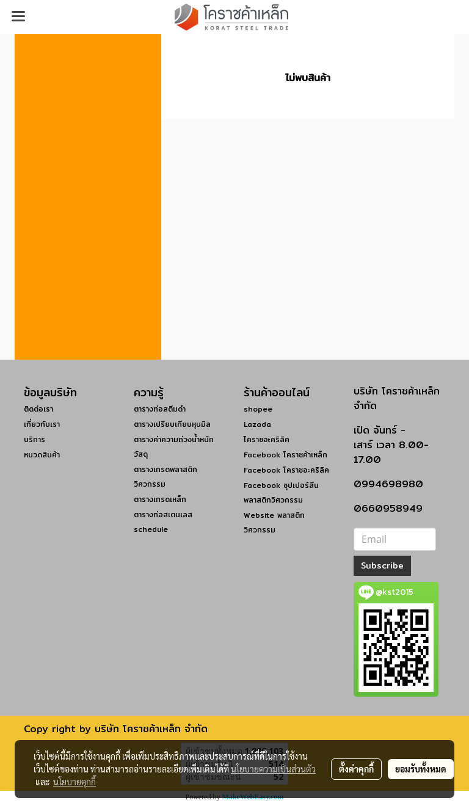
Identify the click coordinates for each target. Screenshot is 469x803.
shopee (258, 409)
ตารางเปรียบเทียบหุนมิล (172, 424)
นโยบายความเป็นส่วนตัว (273, 768)
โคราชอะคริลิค (266, 439)
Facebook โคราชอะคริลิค (286, 470)
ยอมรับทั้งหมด (420, 768)
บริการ (34, 439)
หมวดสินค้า (42, 454)
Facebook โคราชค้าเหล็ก (285, 454)
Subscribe (382, 565)
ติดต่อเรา (38, 409)
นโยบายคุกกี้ (74, 781)
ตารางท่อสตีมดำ (160, 409)
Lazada (257, 424)
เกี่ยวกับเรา (42, 424)
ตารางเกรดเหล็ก (160, 499)
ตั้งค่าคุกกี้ (356, 768)
